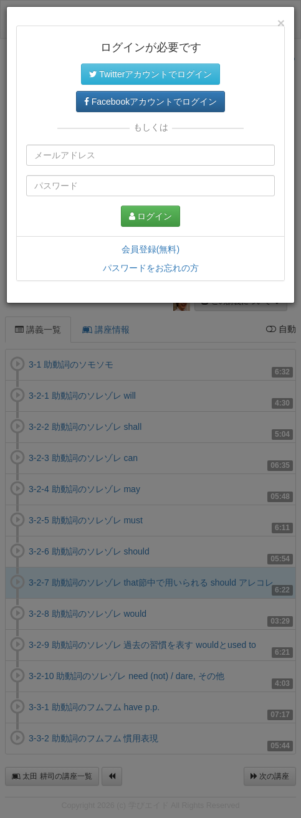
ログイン (151, 216)
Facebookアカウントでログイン (150, 102)
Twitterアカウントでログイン (151, 74)
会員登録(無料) (150, 249)
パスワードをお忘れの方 (151, 268)
